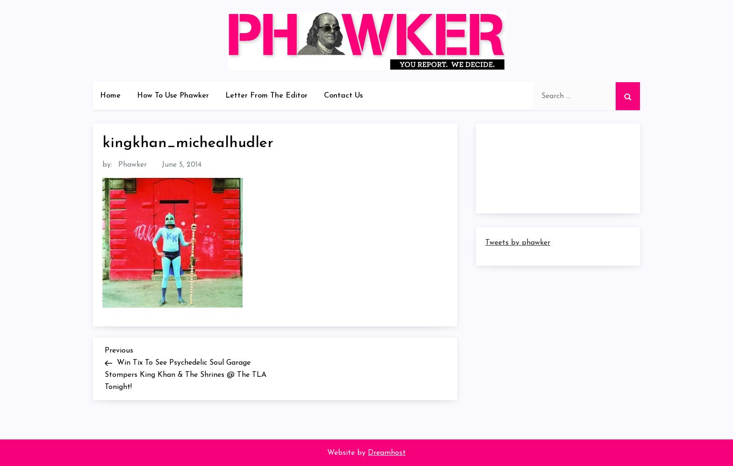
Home (110, 95)
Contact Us (343, 95)
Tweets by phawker (517, 243)
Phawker (132, 165)
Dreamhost (387, 453)
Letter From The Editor (266, 95)
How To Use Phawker (173, 95)
